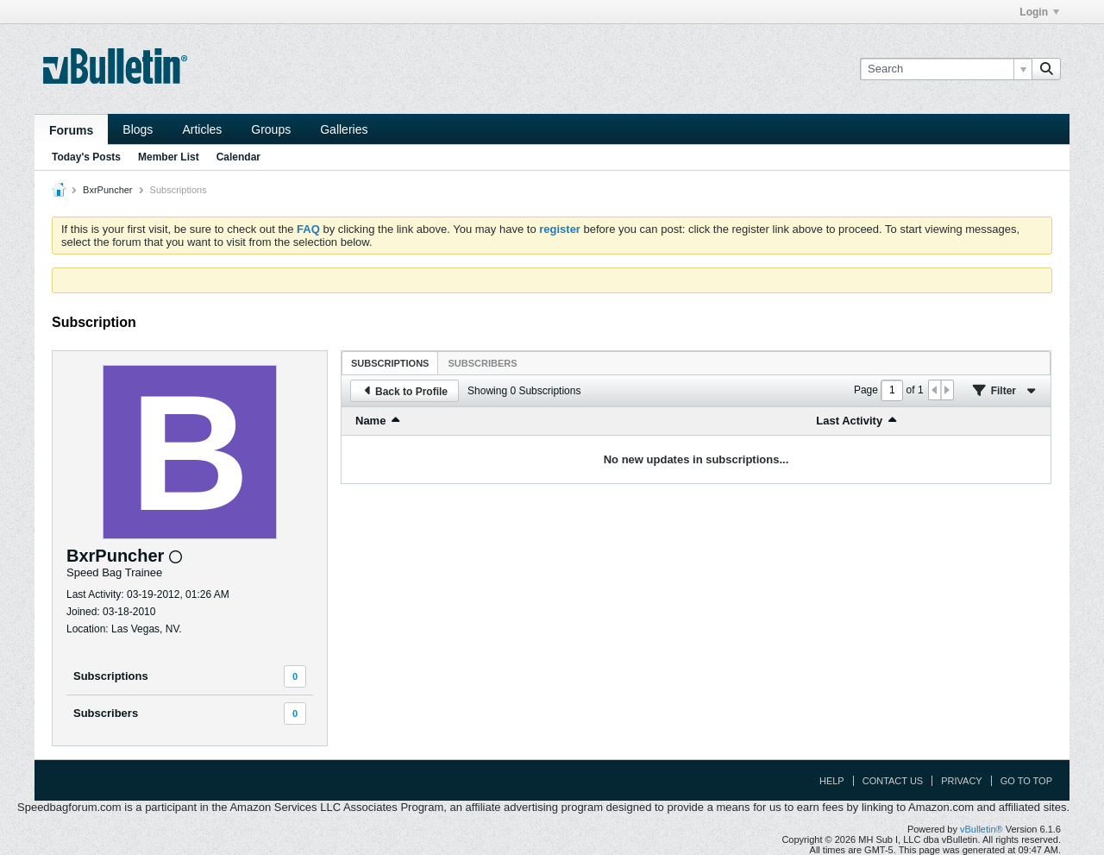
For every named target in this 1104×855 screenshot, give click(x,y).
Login (1039, 12)
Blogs (137, 129)
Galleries (343, 129)
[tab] (390, 362)
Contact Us (893, 781)
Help (831, 781)
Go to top (1026, 781)
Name (370, 420)
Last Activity (849, 420)
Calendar (238, 157)
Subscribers (105, 713)
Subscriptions (110, 676)
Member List (168, 157)
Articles (202, 129)
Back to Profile (404, 391)
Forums (71, 130)
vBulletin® (981, 829)
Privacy (961, 781)
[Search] (946, 69)
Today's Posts (86, 157)
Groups (271, 129)
